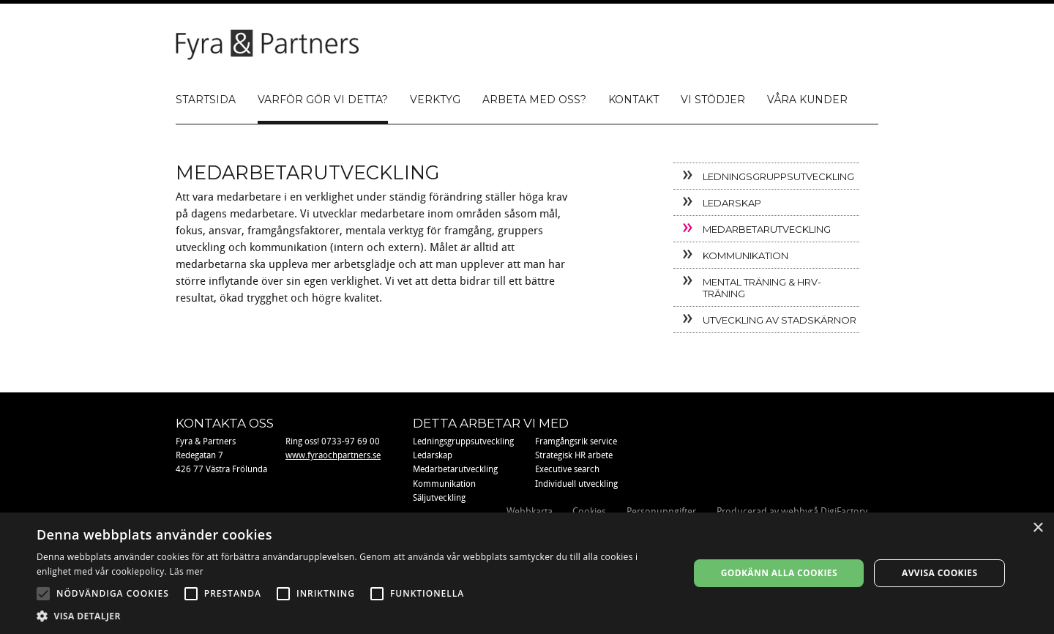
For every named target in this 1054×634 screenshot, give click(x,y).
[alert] (527, 573)
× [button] (1037, 528)
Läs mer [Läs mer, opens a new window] (186, 571)
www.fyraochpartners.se (333, 455)
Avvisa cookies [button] (939, 573)
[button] (353, 615)
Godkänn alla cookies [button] (779, 573)
